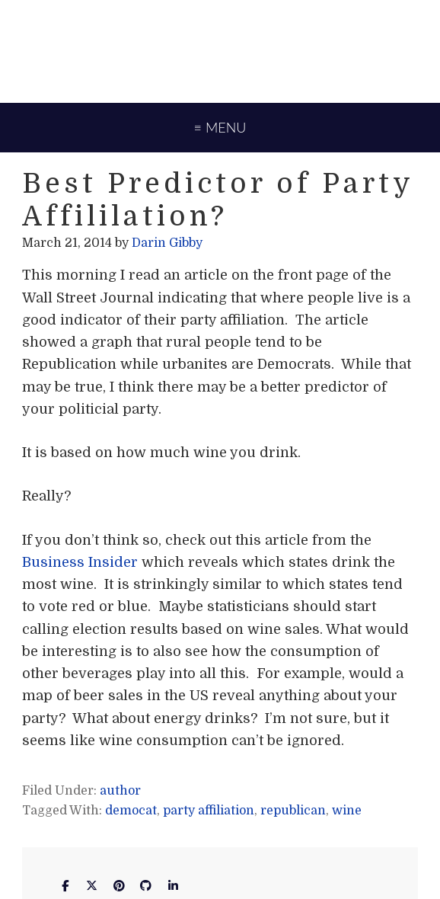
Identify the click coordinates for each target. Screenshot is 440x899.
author (120, 791)
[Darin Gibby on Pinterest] (118, 885)
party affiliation (208, 810)
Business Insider (80, 562)
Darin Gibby (220, 49)
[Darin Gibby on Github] (146, 885)
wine (347, 810)
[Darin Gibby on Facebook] (64, 885)
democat (131, 810)
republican (293, 810)
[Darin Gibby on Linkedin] (172, 885)
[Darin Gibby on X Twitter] (92, 885)
